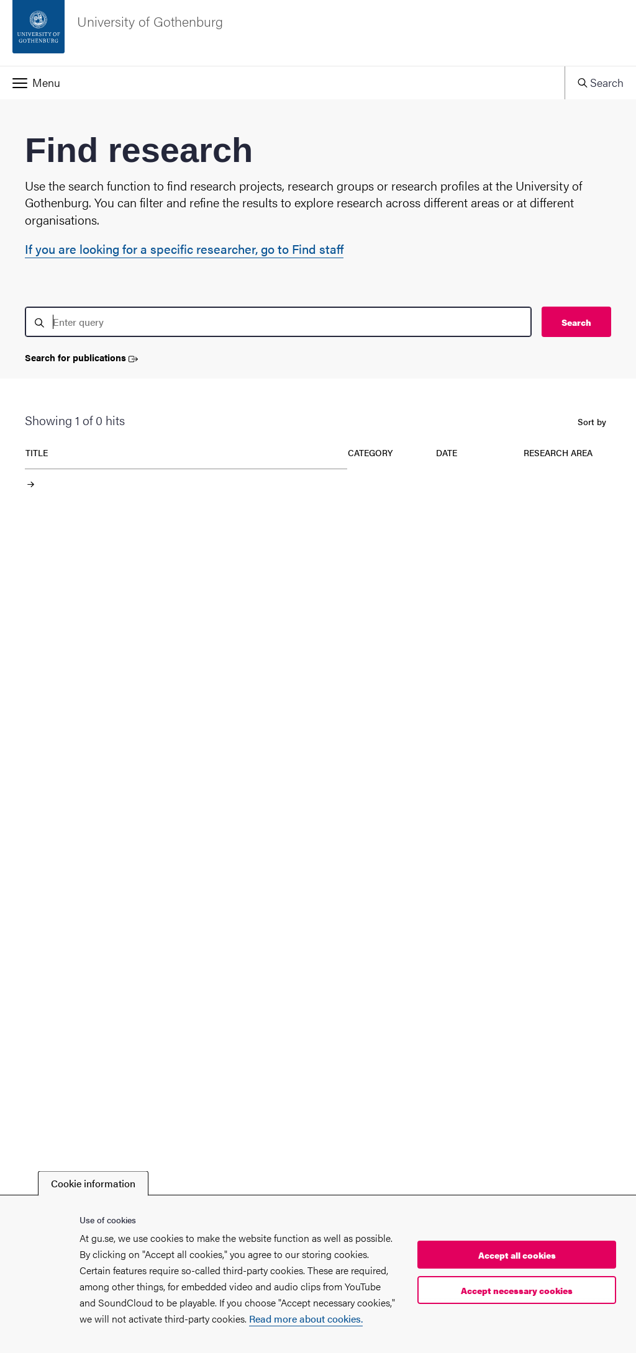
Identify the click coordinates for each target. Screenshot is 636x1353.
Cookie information (93, 1183)
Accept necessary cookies (517, 1290)
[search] (278, 322)
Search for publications (81, 358)
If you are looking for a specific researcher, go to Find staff (184, 249)
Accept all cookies (517, 1255)
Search (576, 322)
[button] (282, 82)
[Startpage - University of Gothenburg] (318, 33)
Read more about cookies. (306, 1318)
